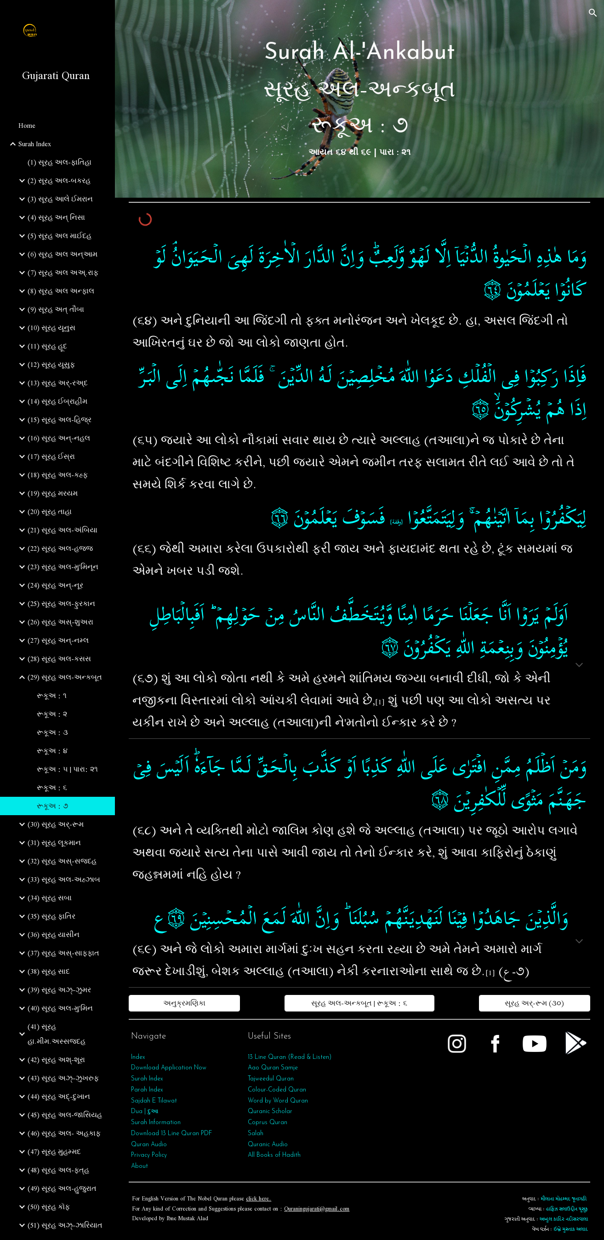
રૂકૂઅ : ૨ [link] (52, 714)
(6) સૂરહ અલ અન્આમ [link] (62, 254)
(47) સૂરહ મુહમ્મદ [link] (54, 1151)
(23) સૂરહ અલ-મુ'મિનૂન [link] (63, 567)
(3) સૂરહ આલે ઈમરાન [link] (60, 199)
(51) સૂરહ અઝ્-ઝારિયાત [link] (65, 1225)
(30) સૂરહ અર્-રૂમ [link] (56, 824)
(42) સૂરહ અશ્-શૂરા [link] (56, 1059)
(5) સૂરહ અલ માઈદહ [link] (59, 236)
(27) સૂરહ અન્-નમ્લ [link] (58, 640)
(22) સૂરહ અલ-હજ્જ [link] (60, 548)
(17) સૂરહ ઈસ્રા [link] (51, 456)
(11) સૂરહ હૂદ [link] (47, 346)
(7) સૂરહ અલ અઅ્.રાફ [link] (63, 272)
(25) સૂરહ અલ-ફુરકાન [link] (61, 603)
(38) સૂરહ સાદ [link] (49, 971)
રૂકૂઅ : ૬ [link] (52, 787)
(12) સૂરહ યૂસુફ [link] (51, 364)
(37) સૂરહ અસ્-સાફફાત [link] (63, 953)
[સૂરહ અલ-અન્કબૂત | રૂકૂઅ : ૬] (359, 1003)
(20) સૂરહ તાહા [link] (50, 511)
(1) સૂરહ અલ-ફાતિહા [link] (59, 162)
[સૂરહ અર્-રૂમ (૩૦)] (534, 1003)
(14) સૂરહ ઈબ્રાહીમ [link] (57, 401)
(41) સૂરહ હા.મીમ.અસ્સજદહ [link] (56, 1034)
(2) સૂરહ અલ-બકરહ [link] (59, 180)
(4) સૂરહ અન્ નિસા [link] (56, 217)
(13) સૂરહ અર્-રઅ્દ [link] (58, 383)
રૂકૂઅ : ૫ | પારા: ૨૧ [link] (67, 769)
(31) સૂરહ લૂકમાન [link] (54, 842)
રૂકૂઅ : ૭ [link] (52, 806)
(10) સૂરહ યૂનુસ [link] (51, 327)
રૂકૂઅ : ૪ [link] (52, 750)
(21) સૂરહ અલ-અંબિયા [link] (62, 530)
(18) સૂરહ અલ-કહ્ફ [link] (58, 475)
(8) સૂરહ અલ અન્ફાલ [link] (61, 291)
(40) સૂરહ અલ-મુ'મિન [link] (60, 1008)
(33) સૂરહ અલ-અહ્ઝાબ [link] (64, 879)
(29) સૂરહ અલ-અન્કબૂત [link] (65, 677)
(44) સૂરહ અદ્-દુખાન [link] (59, 1096)
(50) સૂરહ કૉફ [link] (49, 1207)
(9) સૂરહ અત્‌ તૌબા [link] (56, 309)
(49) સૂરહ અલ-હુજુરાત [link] (62, 1188)
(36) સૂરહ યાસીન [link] (54, 934)
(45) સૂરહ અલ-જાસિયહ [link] (65, 1115)
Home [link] (26, 125)
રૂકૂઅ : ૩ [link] (52, 732)
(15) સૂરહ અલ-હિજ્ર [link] (59, 419)
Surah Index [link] (34, 144)
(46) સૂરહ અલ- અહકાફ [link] (64, 1133)
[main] (359, 99)
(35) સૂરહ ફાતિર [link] (51, 916)
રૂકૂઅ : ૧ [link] (52, 695)
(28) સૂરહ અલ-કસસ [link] (59, 658)
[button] (593, 13)
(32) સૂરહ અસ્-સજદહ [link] (62, 861)
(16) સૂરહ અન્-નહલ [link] (59, 438)
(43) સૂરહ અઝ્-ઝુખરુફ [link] (63, 1078)
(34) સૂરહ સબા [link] (50, 898)
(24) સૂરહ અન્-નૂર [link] (55, 585)
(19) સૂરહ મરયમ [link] (53, 493)
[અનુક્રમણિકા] (184, 1003)
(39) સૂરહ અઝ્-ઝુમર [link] (59, 990)
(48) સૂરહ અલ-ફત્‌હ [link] (58, 1170)
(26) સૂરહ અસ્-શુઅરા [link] (60, 622)
